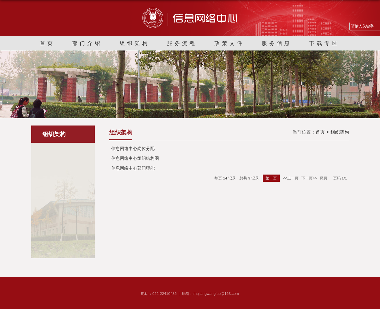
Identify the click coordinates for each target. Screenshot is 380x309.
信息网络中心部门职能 (133, 168)
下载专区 (324, 43)
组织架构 (135, 43)
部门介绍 (87, 43)
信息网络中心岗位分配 (133, 148)
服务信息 (277, 43)
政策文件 (229, 43)
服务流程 (182, 43)
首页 (47, 43)
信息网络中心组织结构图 (135, 158)
